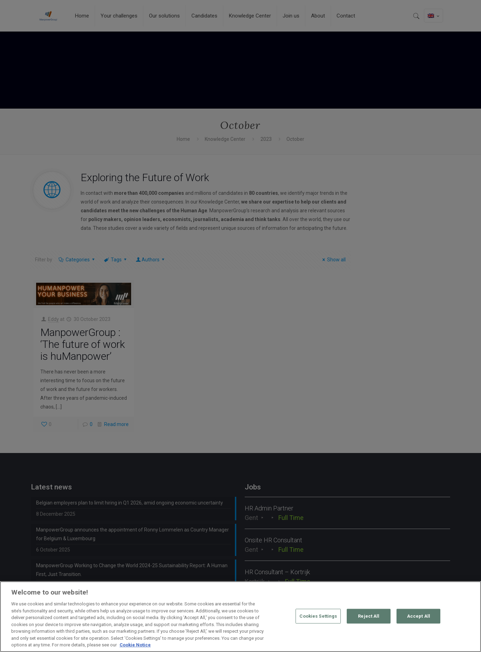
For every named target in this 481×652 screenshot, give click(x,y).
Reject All (368, 616)
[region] (240, 616)
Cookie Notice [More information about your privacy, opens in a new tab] (135, 644)
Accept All (418, 616)
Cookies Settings (318, 616)
